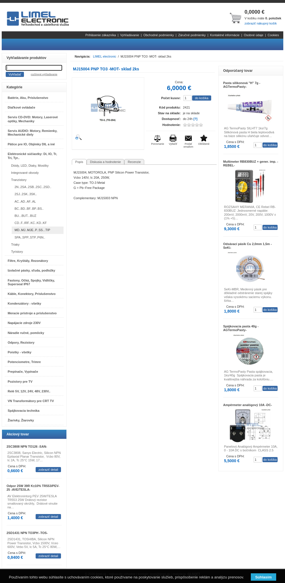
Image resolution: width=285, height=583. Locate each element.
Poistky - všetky (19, 352)
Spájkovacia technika (23, 410)
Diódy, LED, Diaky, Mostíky (30, 165)
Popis (79, 162)
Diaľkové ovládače (21, 107)
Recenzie (134, 162)
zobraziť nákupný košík (261, 23)
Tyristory (17, 251)
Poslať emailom (188, 145)
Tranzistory (19, 180)
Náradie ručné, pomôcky (26, 333)
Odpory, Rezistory (21, 342)
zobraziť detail (48, 469)
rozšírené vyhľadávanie (44, 74)
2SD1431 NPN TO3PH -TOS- (27, 533)
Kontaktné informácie (224, 35)
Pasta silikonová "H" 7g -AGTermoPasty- (241, 84)
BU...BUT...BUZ (25, 215)
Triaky (15, 244)
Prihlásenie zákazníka (100, 35)
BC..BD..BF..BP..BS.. (29, 208)
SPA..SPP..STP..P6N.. (30, 237)
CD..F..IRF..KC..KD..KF (31, 223)
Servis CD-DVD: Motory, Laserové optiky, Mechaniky (33, 119)
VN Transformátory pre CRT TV (31, 401)
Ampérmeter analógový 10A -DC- (247, 405)
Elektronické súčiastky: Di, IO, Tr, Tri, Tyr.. (32, 155)
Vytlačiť (173, 143)
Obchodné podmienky (158, 35)
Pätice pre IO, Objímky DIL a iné (31, 144)
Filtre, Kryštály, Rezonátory (28, 260)
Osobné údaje (253, 35)
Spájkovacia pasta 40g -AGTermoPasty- (240, 328)
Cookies (273, 35)
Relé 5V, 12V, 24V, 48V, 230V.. (29, 391)
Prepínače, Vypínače (23, 371)
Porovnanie (157, 143)
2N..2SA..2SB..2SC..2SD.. (33, 187)
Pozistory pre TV (20, 381)
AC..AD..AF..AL (25, 201)
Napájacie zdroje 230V (24, 323)
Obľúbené (203, 143)
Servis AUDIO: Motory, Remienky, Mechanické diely (32, 132)
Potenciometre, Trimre (24, 362)
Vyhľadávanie (129, 35)
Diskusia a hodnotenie (105, 162)
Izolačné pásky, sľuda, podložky (31, 270)
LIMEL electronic (104, 56)
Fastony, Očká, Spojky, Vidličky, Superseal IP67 (31, 282)
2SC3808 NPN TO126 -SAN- (27, 446)
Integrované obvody (25, 172)
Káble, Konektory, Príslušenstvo (32, 293)
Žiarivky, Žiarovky (21, 420)
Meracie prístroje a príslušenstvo (32, 313)
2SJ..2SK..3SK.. (26, 194)
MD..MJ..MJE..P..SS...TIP (32, 230)
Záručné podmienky (192, 35)
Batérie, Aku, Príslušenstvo (28, 97)
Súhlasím (263, 577)
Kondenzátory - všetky (24, 303)
